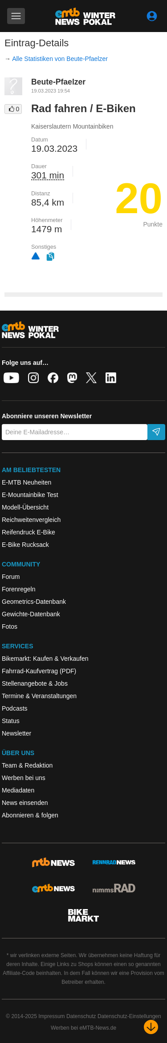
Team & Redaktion (27, 765)
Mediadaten (18, 790)
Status (11, 720)
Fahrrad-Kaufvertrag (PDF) (39, 671)
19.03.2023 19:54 (50, 90)
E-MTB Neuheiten (26, 482)
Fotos (9, 626)
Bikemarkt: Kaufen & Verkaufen (45, 658)
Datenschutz (81, 1016)
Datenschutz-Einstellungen (129, 1016)
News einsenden (25, 802)
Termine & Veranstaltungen (39, 695)
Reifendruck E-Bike (28, 532)
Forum (11, 576)
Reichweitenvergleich (31, 519)
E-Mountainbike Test (30, 494)
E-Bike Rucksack (25, 544)
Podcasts (15, 708)
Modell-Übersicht (25, 507)
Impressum (51, 1016)
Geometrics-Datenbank (34, 601)
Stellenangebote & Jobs (35, 683)
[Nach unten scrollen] (151, 1027)
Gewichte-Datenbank (31, 614)
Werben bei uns (23, 777)
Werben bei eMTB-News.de (83, 1028)
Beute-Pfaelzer (58, 81)
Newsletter (16, 733)
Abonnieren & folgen (30, 815)
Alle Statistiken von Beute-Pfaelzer (60, 58)
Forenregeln (19, 589)
